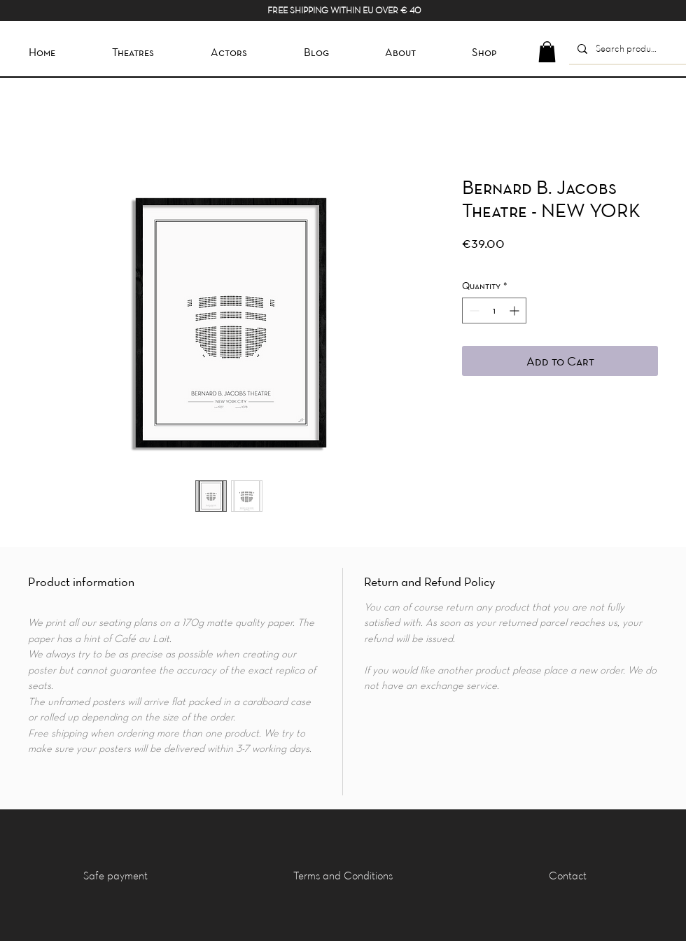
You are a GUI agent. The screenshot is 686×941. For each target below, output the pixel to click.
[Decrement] (473, 310)
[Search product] (626, 49)
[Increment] (515, 310)
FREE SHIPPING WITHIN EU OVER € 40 (344, 9)
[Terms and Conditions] (342, 875)
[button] (547, 51)
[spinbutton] (494, 310)
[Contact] (567, 875)
